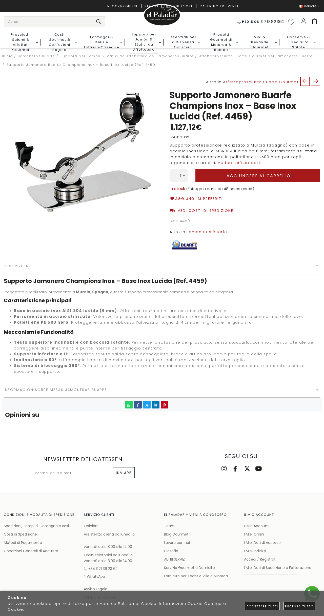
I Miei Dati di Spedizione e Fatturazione (277, 567)
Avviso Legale (95, 588)
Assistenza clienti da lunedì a (109, 534)
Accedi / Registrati (260, 559)
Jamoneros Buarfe (207, 231)
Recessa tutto (299, 606)
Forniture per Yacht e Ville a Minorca (196, 576)
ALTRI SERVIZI (175, 559)
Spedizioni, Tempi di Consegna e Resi (36, 525)
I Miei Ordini (254, 534)
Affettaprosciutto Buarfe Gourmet (261, 82)
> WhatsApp (94, 576)
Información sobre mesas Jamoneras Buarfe (55, 389)
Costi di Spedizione (20, 534)
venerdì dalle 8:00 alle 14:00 (108, 546)
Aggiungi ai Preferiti (196, 198)
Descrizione (17, 266)
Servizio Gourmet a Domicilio (189, 567)
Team (169, 525)
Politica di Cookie (137, 603)
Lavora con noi (177, 542)
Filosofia (171, 550)
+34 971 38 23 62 (100, 568)
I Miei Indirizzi (255, 550)
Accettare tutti (262, 606)
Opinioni (91, 525)
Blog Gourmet (176, 534)
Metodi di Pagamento (23, 542)
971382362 (261, 22)
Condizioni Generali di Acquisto (31, 550)
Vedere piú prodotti (240, 162)
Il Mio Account (256, 525)
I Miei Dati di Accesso (262, 542)
